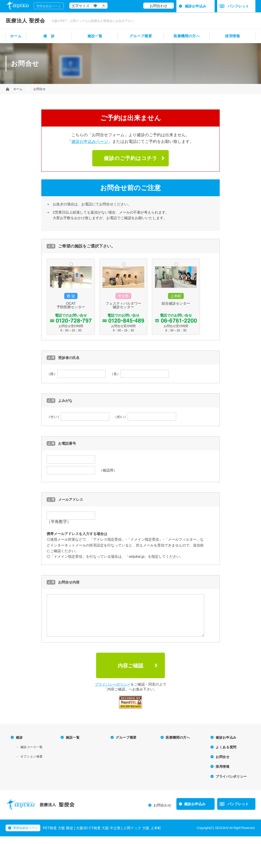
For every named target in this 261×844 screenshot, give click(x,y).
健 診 (49, 36)
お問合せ (223, 764)
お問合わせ (158, 6)
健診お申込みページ (89, 141)
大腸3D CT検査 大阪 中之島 (98, 836)
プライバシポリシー (231, 784)
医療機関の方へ (187, 36)
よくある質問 (226, 755)
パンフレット (234, 6)
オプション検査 (31, 764)
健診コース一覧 (31, 754)
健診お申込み (195, 6)
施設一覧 (94, 36)
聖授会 (25, 20)
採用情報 (232, 36)
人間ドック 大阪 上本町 (142, 836)
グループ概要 (140, 36)
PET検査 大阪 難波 (58, 836)
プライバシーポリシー (112, 692)
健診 (19, 745)
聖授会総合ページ (48, 6)
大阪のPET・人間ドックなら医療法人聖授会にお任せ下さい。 (94, 21)
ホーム (15, 36)
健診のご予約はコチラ (130, 158)
